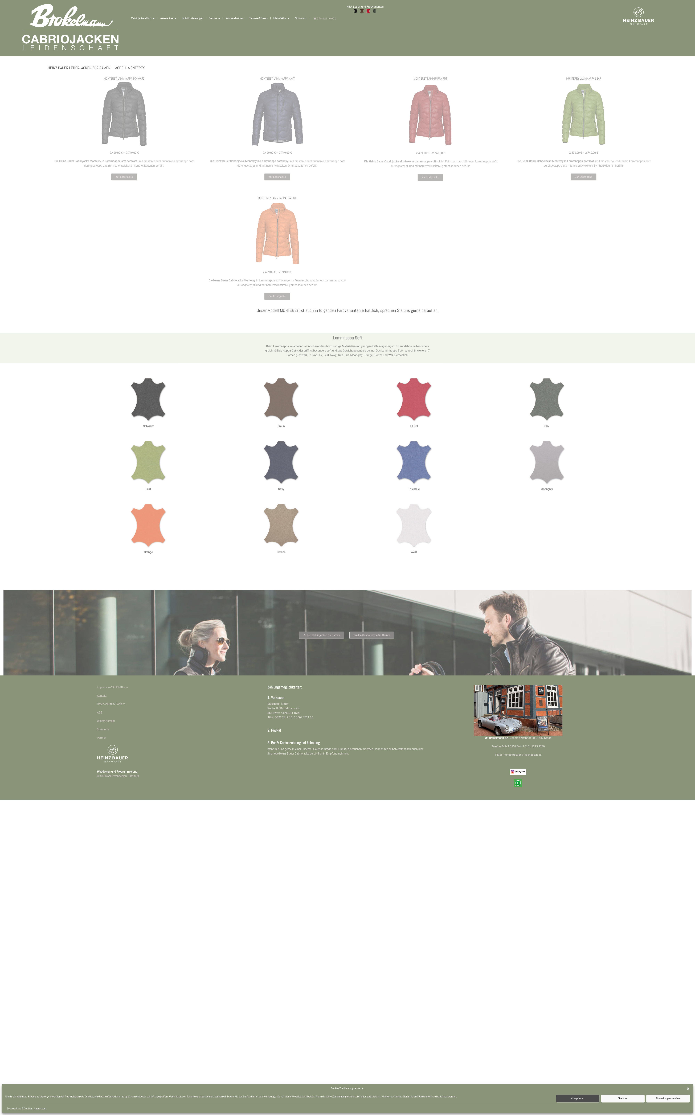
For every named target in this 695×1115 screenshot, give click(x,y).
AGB (99, 712)
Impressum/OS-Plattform (112, 687)
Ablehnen (623, 1098)
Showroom (301, 18)
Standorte (103, 729)
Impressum (40, 1108)
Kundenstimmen (234, 18)
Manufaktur (281, 18)
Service (214, 18)
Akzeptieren (577, 1098)
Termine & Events (258, 18)
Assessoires (168, 18)
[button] (688, 1088)
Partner (101, 737)
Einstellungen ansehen (668, 1098)
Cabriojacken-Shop (142, 18)
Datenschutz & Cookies (19, 1108)
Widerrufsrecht (106, 721)
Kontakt (102, 695)
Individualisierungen (192, 18)
